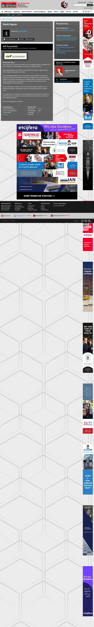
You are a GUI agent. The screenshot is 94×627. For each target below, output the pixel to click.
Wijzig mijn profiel (82, 2)
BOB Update (30, 208)
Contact (42, 207)
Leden (62, 11)
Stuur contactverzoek (9, 39)
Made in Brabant (27, 11)
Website (6, 114)
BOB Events (8, 11)
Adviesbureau (66, 37)
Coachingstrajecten (71, 39)
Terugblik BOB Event (19, 207)
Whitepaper (17, 209)
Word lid (75, 11)
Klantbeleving (74, 37)
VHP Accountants (22, 31)
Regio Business (15, 4)
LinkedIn (21, 39)
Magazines (17, 11)
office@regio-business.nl (66, 81)
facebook (82, 221)
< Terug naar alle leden (6, 19)
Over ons (68, 11)
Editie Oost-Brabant (5, 207)
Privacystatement (45, 209)
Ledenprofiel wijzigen (32, 209)
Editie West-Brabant (5, 208)
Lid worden (30, 207)
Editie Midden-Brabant (6, 205)
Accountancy (59, 37)
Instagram (85, 221)
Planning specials (5, 209)
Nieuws (56, 11)
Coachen (63, 39)
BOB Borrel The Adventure (68, 30)
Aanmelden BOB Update (59, 205)
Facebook (29, 39)
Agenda (50, 11)
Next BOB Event (18, 205)
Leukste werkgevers (40, 11)
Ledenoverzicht (31, 205)
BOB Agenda (18, 208)
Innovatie (58, 39)
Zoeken (90, 5)
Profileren (90, 2)
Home (2, 11)
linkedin (89, 221)
